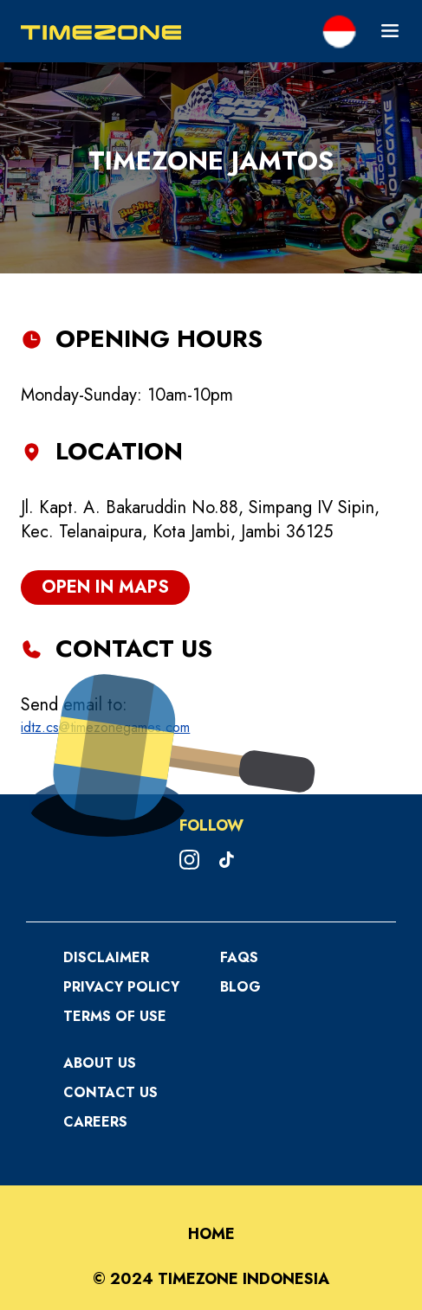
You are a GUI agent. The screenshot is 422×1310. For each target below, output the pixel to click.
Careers (95, 1122)
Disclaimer (106, 957)
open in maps (105, 587)
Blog (240, 987)
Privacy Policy (121, 987)
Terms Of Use (114, 1016)
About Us (99, 1063)
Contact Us (110, 1092)
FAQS (239, 957)
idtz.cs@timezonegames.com (105, 727)
